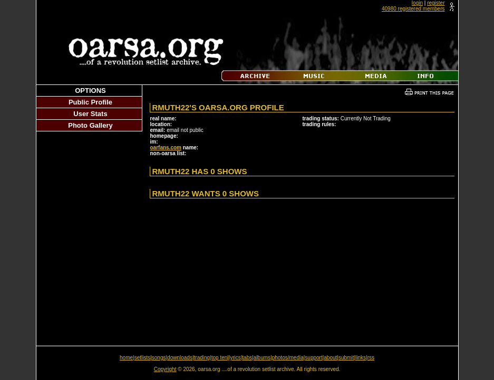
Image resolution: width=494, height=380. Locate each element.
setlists (142, 357)
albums (262, 357)
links (360, 357)
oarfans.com (165, 147)
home (126, 357)
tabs (247, 357)
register (435, 3)
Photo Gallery (90, 125)
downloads (179, 357)
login (417, 3)
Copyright (165, 369)
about (330, 357)
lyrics (235, 357)
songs (159, 357)
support (313, 357)
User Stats (90, 114)
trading (202, 357)
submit (346, 357)
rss (370, 357)
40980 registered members (413, 9)
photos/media (288, 357)
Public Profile (90, 102)
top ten (219, 357)
